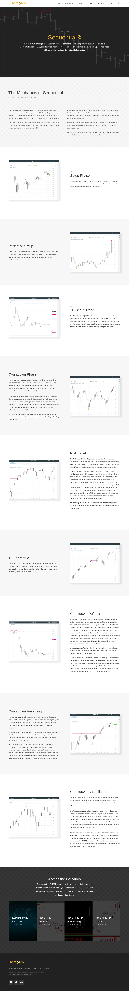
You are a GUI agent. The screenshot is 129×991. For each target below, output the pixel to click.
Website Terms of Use (14, 972)
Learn (101, 3)
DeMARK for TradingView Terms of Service (33, 972)
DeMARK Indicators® (66, 3)
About (92, 3)
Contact (110, 3)
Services (82, 3)
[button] (118, 3)
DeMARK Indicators (15, 969)
